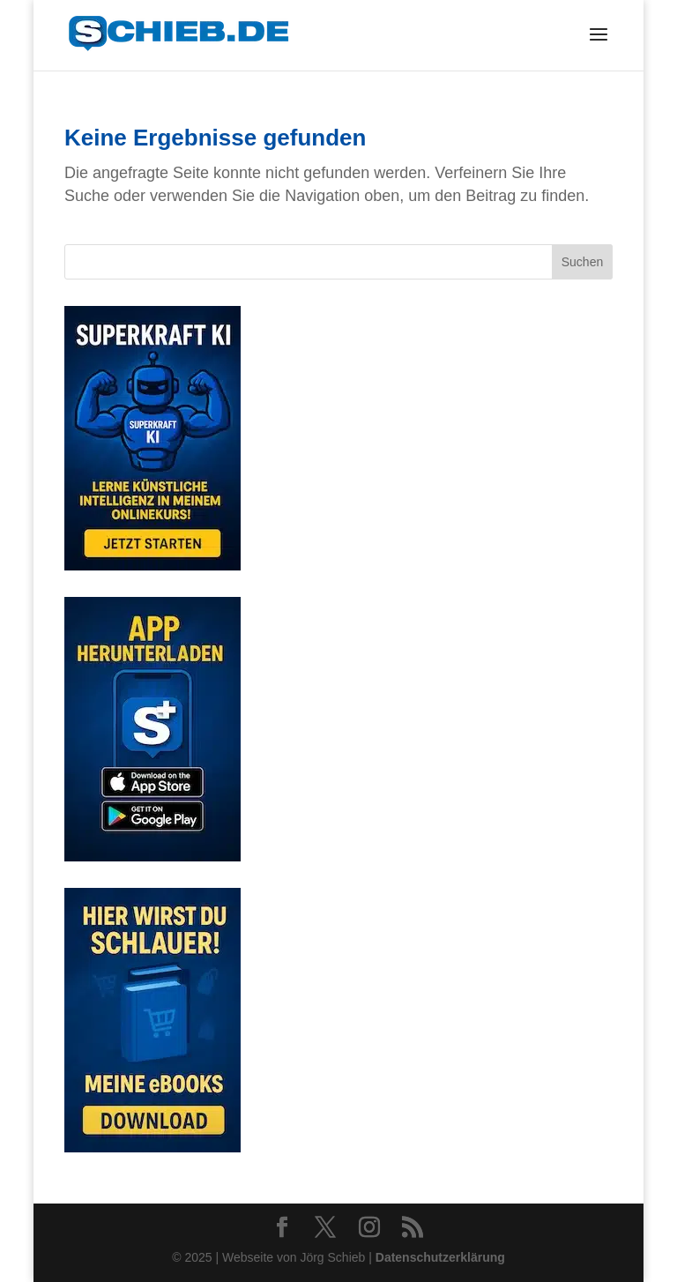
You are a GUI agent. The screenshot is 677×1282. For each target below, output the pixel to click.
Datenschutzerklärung (440, 1257)
